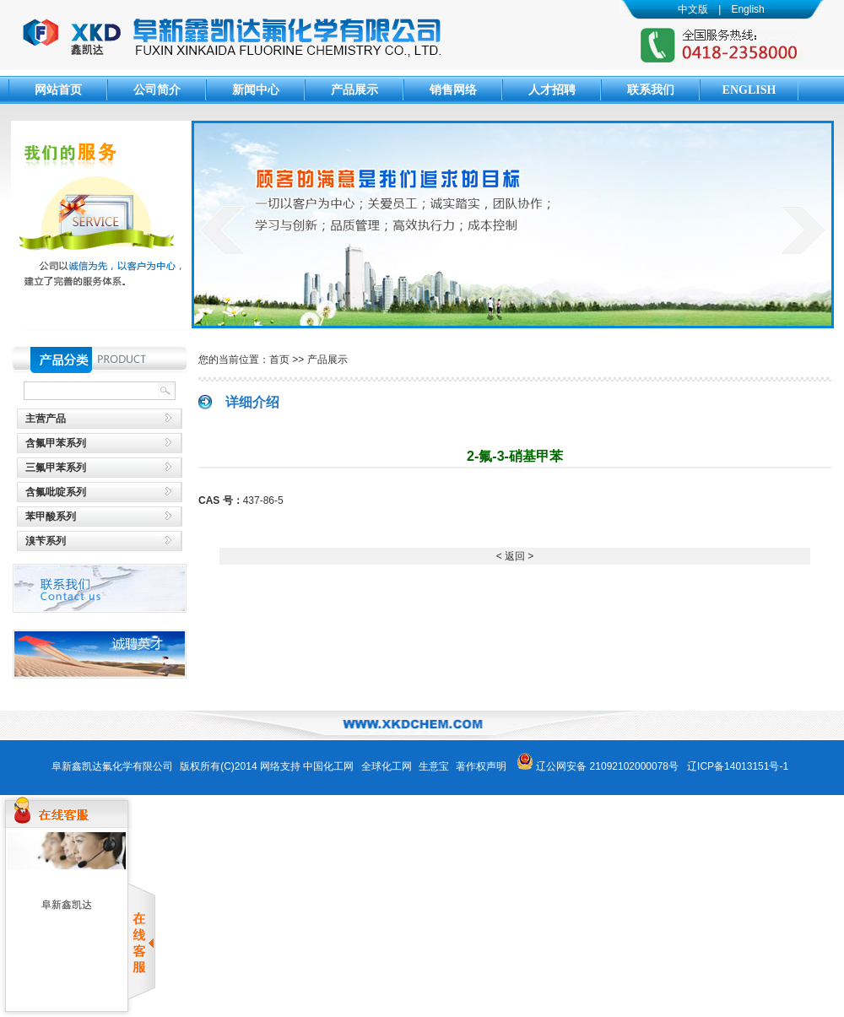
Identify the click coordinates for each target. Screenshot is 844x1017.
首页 (279, 359)
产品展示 (354, 90)
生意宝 (434, 766)
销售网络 (453, 90)
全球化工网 (386, 766)
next (803, 229)
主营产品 (45, 419)
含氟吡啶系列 (55, 492)
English (747, 9)
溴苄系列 (45, 541)
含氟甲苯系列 (55, 443)
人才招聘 (552, 90)
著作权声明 (481, 766)
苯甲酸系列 (50, 516)
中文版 (693, 9)
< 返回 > (515, 556)
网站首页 (58, 90)
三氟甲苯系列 (55, 467)
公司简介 (157, 90)
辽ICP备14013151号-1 (737, 766)
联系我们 (650, 90)
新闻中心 (255, 90)
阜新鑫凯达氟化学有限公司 (112, 766)
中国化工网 (328, 766)
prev (222, 229)
